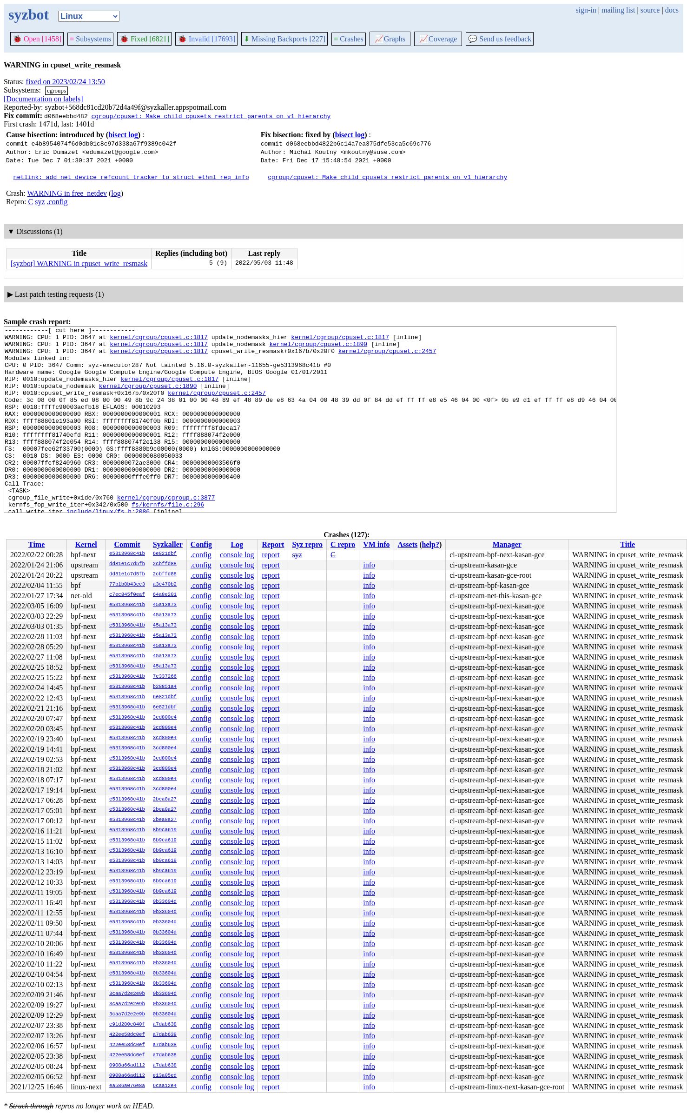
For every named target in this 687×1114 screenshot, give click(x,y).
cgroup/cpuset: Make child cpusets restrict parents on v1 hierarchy (210, 116)
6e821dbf (165, 554)
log (115, 193)
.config (57, 202)
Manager (507, 544)
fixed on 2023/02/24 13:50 (65, 82)
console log (237, 555)
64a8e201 (165, 595)
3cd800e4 (165, 717)
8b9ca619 (165, 830)
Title (627, 544)
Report (273, 544)
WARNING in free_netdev (67, 193)
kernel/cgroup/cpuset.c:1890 (318, 348)
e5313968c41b (127, 554)
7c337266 (165, 677)
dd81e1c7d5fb (127, 564)
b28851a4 (165, 687)
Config (201, 544)
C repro (342, 544)
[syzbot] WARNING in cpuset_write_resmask (79, 263)
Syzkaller (168, 544)
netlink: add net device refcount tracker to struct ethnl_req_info (131, 177)
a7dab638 (165, 1024)
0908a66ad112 (127, 1065)
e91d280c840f (127, 1024)
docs (672, 10)
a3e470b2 (165, 584)
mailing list (618, 10)
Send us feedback (499, 39)
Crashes (348, 39)
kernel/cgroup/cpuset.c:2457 (387, 356)
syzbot (28, 14)
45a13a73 (165, 605)
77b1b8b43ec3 (127, 584)
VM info (376, 544)
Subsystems (90, 39)
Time (36, 544)
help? (430, 544)
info (369, 565)
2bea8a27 (165, 799)
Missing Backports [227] (284, 39)
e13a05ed (165, 1076)
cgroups (56, 90)
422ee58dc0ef (127, 1035)
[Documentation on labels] (43, 99)
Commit (127, 544)
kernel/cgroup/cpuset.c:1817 (159, 339)
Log (237, 544)
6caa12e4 (165, 1086)
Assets (408, 544)
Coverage (438, 39)
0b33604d (165, 902)
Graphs (390, 39)
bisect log (123, 135)
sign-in (585, 10)
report (270, 555)
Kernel (86, 544)
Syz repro (307, 544)
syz (40, 202)
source (650, 10)
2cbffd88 (165, 564)
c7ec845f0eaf (127, 595)
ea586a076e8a (127, 1086)
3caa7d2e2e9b (127, 994)
